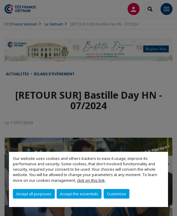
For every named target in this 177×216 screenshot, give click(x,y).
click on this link (91, 180)
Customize (116, 193)
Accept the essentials (79, 193)
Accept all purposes (34, 193)
